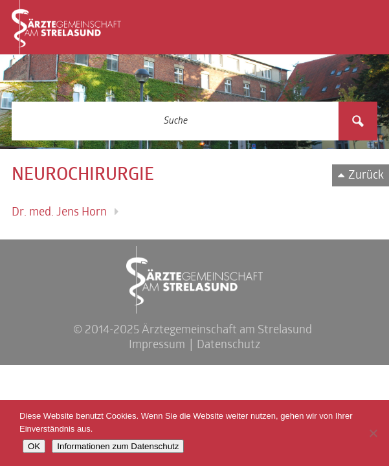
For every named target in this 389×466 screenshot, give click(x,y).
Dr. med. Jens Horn (59, 212)
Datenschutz (228, 345)
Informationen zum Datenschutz (118, 446)
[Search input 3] (176, 121)
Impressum (157, 345)
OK (34, 446)
